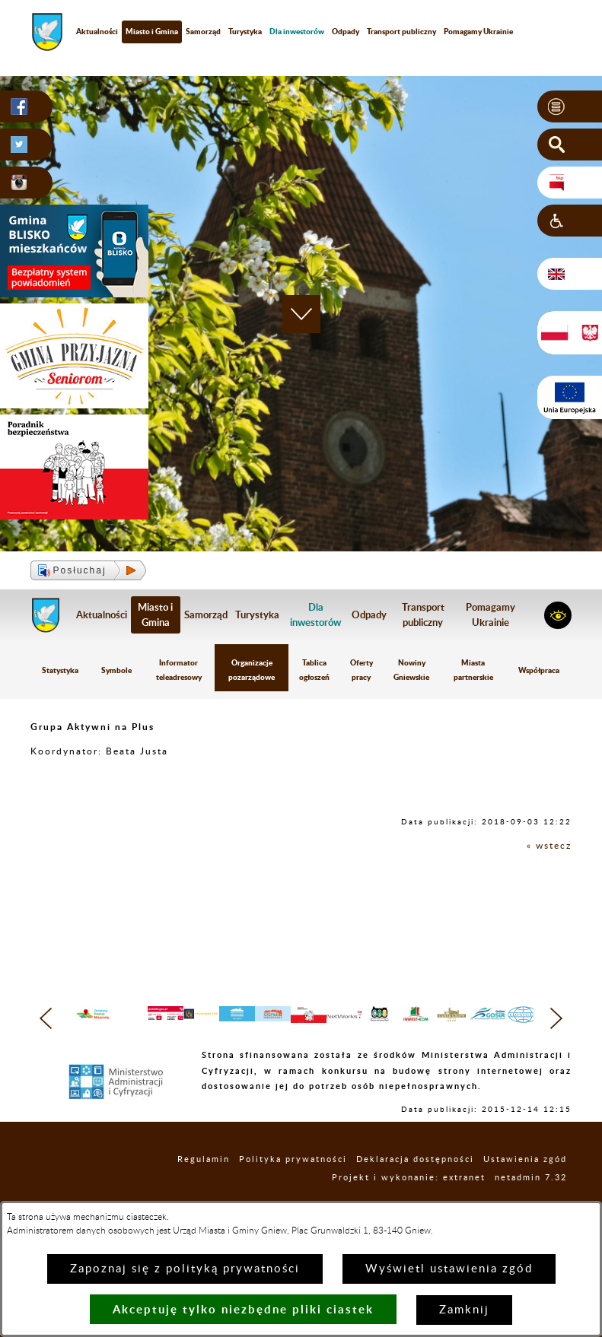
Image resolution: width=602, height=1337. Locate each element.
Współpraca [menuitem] (538, 670)
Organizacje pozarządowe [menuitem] (251, 669)
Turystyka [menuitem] (245, 31)
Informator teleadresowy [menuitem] (179, 669)
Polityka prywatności (293, 1183)
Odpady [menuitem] (345, 31)
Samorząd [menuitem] (203, 31)
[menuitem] (297, 32)
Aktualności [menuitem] (97, 31)
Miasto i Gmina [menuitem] (152, 31)
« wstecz (549, 845)
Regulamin (203, 1183)
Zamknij (464, 1310)
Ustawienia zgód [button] (525, 1183)
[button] (569, 106)
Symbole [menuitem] (116, 670)
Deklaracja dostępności (415, 1183)
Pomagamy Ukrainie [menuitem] (478, 31)
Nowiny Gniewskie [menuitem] (411, 669)
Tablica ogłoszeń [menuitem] (314, 669)
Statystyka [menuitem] (60, 670)
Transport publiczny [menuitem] (401, 31)
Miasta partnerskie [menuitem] (473, 669)
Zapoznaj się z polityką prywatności (185, 1269)
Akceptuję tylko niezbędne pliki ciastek (243, 1309)
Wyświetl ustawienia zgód (449, 1269)
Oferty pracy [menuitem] (361, 669)
